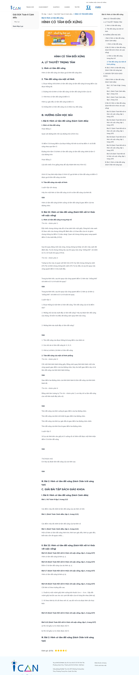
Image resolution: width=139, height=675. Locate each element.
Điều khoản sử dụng (100, 663)
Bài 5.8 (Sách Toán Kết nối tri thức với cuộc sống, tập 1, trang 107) (116, 139)
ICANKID (67, 7)
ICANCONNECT (43, 7)
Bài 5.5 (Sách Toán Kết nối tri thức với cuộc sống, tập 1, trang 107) (116, 114)
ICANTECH (56, 7)
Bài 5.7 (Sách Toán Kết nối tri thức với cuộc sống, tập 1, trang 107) (116, 130)
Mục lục (17, 22)
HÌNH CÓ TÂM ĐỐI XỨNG (84, 14)
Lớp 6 (50, 14)
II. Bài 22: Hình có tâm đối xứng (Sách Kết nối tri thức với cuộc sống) (115, 49)
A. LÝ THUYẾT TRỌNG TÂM (112, 22)
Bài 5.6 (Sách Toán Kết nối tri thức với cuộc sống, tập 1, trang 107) (116, 122)
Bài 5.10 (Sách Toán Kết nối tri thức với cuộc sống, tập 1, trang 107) (116, 156)
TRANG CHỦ (30, 7)
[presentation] (81, 592)
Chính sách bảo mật (100, 665)
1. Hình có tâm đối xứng (113, 25)
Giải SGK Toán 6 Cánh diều (63, 14)
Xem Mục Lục (18, 26)
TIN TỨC (77, 7)
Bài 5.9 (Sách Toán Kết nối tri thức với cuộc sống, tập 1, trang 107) (116, 147)
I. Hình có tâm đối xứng (114, 44)
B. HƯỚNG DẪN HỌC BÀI (111, 35)
